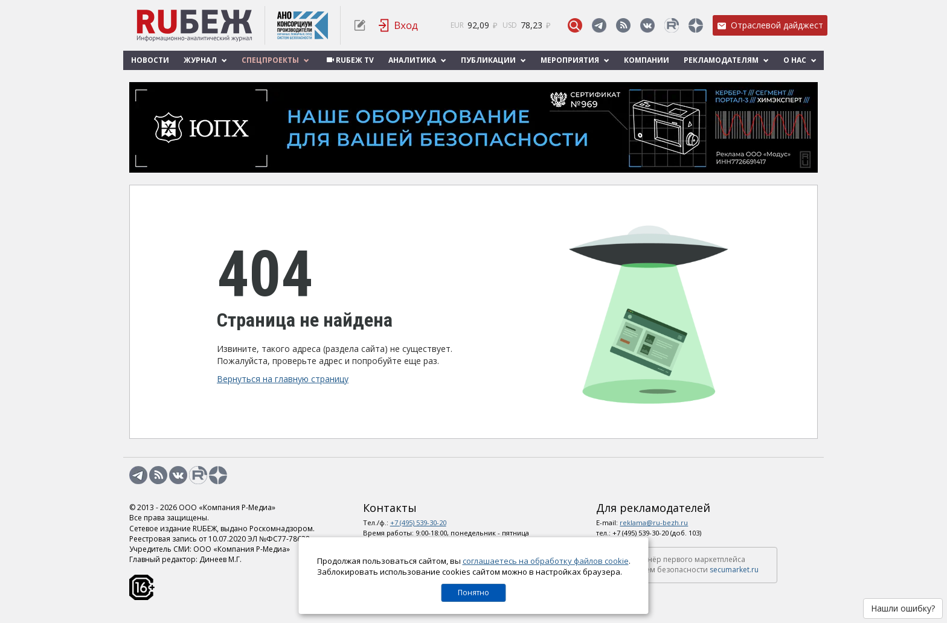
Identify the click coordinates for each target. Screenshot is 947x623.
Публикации (493, 60)
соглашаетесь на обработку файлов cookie (546, 560)
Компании (646, 60)
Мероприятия (575, 60)
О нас (800, 60)
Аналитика (417, 60)
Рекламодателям (726, 60)
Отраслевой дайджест (770, 25)
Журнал (205, 60)
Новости (150, 60)
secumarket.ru (734, 569)
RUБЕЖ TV (349, 60)
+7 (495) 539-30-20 (418, 522)
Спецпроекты (275, 60)
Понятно (473, 592)
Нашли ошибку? (903, 608)
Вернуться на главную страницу (282, 379)
